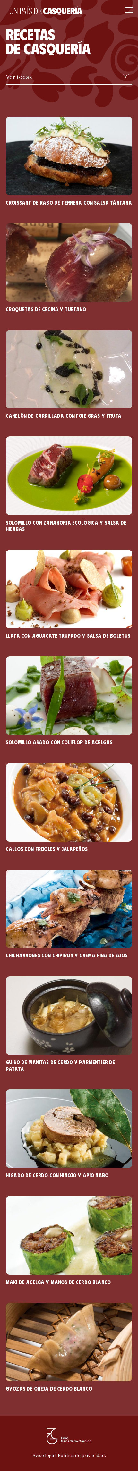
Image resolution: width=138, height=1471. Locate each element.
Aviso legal (44, 1455)
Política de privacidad (81, 1455)
